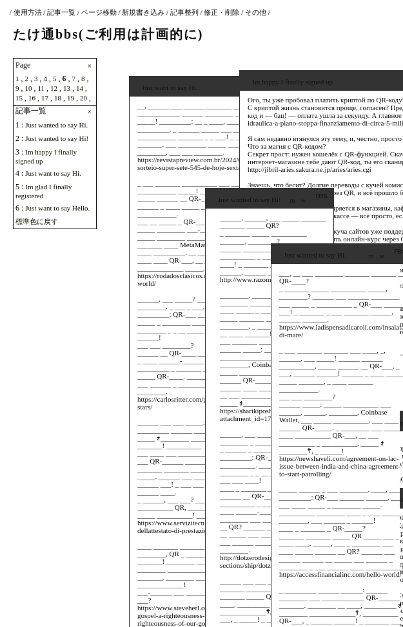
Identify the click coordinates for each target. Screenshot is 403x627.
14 (79, 88)
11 (41, 88)
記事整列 (184, 12)
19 (70, 98)
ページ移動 (99, 12)
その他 (255, 12)
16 (31, 98)
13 (66, 88)
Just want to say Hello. (57, 208)
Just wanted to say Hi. (56, 125)
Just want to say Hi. (53, 173)
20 (83, 98)
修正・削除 (221, 12)
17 (44, 98)
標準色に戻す (36, 221)
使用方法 (28, 12)
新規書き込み (143, 12)
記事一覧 (61, 12)
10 (28, 88)
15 (19, 98)
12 (53, 88)
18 (57, 98)
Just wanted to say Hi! (56, 138)
